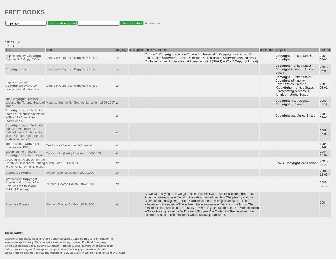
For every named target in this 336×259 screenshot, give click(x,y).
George (19, 242)
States (27, 238)
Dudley (66, 242)
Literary (18, 172)
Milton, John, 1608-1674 (62, 163)
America (47, 242)
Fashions (18, 253)
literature (57, 242)
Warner (38, 242)
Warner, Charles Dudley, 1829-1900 (70, 172)
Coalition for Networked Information (70, 145)
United (19, 239)
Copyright (10, 239)
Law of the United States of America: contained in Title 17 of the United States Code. (24, 116)
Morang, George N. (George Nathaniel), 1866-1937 (80, 102)
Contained (76, 242)
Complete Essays (17, 204)
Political (87, 242)
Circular (37, 238)
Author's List (153, 23)
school (73, 249)
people (53, 249)
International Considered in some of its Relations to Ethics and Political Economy (22, 184)
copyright (56, 252)
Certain (101, 249)
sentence (90, 253)
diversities (91, 249)
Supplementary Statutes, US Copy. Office (23, 57)
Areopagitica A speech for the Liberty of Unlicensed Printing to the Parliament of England (25, 163)
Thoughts (101, 246)
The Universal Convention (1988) (22, 145)
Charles (78, 238)
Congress (57, 238)
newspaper (29, 253)
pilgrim (81, 249)
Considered (11, 246)
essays (8, 253)
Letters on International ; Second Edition (23, 153)
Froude (90, 245)
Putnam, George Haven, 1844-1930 (70, 184)
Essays (41, 245)
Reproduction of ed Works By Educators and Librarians (22, 85)
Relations (23, 246)
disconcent (117, 252)
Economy (100, 242)
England (89, 238)
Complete (53, 245)
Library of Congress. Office (71, 57)
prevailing (42, 252)
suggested (78, 245)
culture (9, 249)
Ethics (32, 245)
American (9, 242)
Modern (19, 249)
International (104, 238)
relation (68, 252)
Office (46, 238)
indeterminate (102, 253)
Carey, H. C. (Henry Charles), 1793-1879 (73, 153)
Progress (27, 249)
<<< (7, 45)
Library (67, 238)
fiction (110, 246)
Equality (79, 252)
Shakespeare (41, 249)
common (63, 249)
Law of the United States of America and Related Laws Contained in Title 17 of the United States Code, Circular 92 (24, 132)
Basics (17, 69)
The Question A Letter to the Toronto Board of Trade (25, 102)
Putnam (65, 245)
